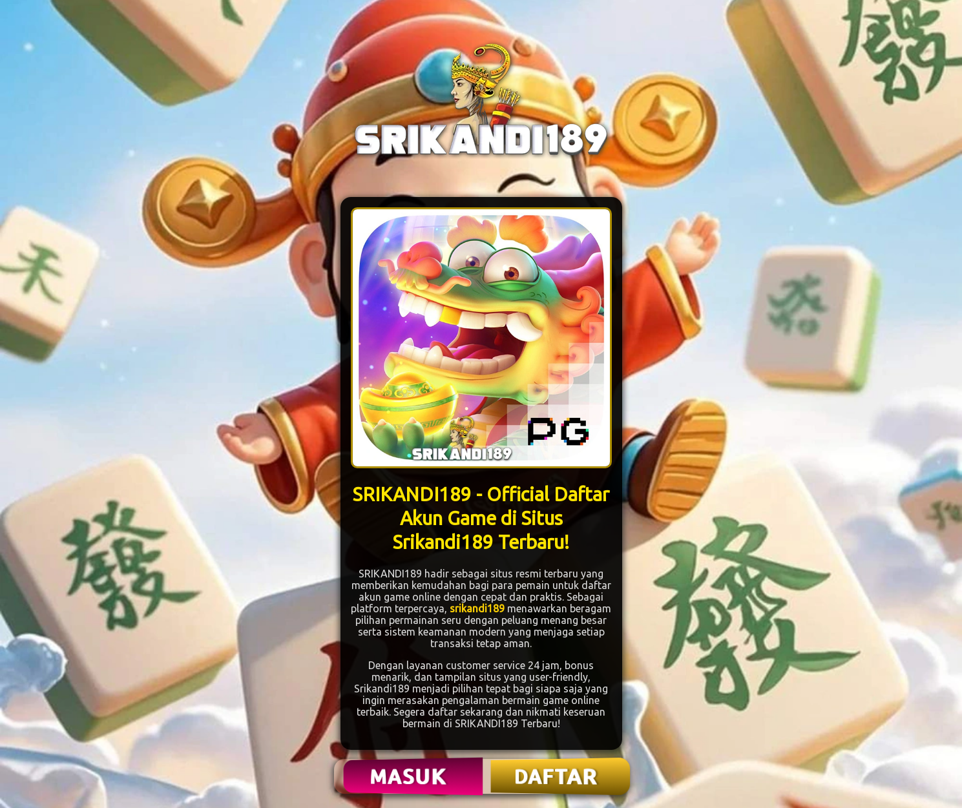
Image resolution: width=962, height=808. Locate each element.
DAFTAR (556, 776)
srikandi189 (477, 608)
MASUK (409, 776)
